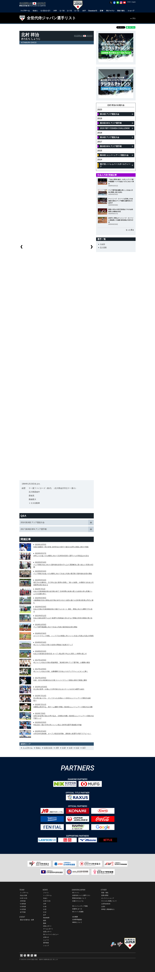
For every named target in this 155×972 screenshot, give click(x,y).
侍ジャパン (75, 892)
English (134, 2)
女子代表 (23, 912)
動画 (44, 923)
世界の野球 (104, 895)
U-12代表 (23, 909)
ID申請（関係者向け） (108, 909)
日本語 (129, 2)
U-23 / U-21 (48, 748)
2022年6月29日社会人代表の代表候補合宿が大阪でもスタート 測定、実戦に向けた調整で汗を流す (62, 609)
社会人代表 (23, 895)
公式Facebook (105, 904)
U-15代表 (23, 906)
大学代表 (23, 901)
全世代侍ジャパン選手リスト (51, 18)
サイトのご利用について (109, 901)
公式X (103, 906)
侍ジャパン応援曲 (77, 911)
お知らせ (46, 937)
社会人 (38, 748)
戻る (134, 18)
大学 (57, 748)
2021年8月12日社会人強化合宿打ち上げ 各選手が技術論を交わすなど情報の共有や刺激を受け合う (62, 618)
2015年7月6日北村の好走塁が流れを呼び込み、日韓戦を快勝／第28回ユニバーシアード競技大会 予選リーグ (63, 715)
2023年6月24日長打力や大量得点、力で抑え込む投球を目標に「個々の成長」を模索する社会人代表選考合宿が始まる (63, 582)
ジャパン (46, 892)
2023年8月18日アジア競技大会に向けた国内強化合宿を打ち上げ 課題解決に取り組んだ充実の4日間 (63, 564)
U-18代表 (23, 904)
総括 (44, 920)
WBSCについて (77, 922)
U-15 (70, 748)
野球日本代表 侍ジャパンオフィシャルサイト (33, 4)
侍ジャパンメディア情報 (80, 906)
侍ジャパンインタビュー (51, 934)
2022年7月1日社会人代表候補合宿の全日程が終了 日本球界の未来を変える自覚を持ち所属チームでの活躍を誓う (62, 591)
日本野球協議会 (77, 919)
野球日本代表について (79, 898)
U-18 (64, 748)
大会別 (102, 244)
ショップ (46, 945)
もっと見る (130, 230)
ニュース (46, 940)
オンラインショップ (107, 898)
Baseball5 (46, 918)
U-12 (77, 748)
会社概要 (75, 917)
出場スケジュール (77, 901)
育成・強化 (104, 892)
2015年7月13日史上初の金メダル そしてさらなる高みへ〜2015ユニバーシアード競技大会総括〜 (62, 698)
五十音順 (103, 247)
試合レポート (47, 926)
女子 (84, 748)
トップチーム (28, 748)
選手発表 (46, 943)
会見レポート (47, 931)
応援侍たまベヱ (77, 909)
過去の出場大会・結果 (27, 920)
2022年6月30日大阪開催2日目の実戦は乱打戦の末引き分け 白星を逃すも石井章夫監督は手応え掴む (63, 600)
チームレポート (48, 929)
